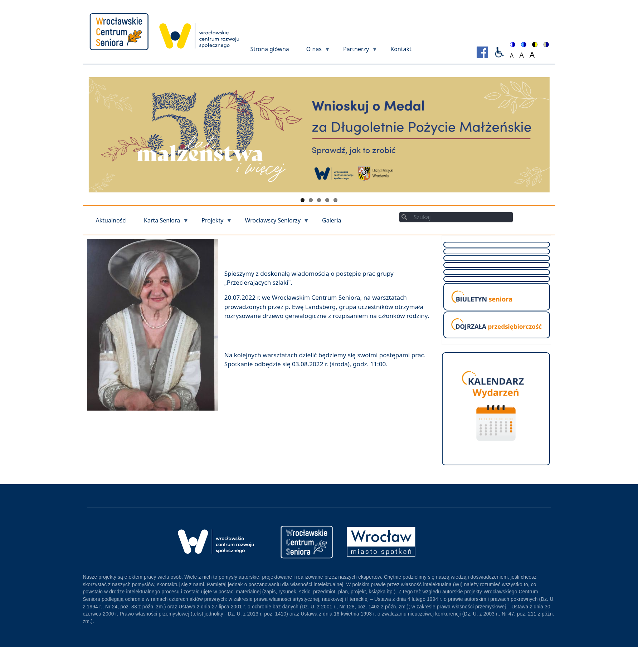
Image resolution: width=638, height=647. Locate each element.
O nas (314, 51)
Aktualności (111, 220)
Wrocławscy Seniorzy (273, 222)
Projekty (212, 222)
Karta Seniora (162, 222)
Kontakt (400, 49)
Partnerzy (356, 51)
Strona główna (269, 49)
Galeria (331, 220)
